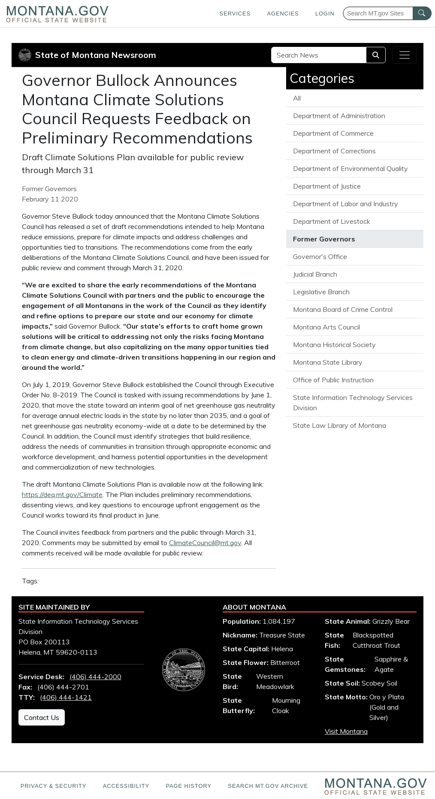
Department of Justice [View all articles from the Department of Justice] (327, 186)
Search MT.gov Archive (268, 786)
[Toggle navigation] (405, 55)
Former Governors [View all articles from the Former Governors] (324, 239)
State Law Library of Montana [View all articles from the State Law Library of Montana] (339, 425)
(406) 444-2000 (95, 676)
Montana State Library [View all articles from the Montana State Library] (327, 362)
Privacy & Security (53, 786)
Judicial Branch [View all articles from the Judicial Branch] (315, 274)
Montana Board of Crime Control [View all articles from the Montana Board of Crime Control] (343, 309)
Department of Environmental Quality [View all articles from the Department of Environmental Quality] (350, 168)
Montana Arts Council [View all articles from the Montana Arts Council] (326, 327)
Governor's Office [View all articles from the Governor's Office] (320, 256)
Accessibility (126, 786)
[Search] (376, 55)
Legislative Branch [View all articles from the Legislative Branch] (321, 291)
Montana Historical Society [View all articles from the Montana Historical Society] (334, 344)
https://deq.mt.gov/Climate (62, 494)
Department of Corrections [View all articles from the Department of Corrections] (334, 150)
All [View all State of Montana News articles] (297, 98)
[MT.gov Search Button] (422, 13)
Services (235, 13)
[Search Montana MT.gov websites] (387, 13)
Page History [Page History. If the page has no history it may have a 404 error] (188, 786)
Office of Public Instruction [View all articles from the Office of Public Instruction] (333, 379)
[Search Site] (318, 55)
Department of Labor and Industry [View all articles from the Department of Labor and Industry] (345, 203)
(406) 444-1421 (66, 697)
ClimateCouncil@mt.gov (205, 542)
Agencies (283, 13)
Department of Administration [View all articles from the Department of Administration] (339, 115)
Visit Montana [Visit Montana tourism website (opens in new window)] (346, 731)
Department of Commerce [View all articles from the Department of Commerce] (333, 133)
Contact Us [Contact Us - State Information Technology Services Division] (41, 717)
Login (325, 13)
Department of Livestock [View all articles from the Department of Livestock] (331, 221)
